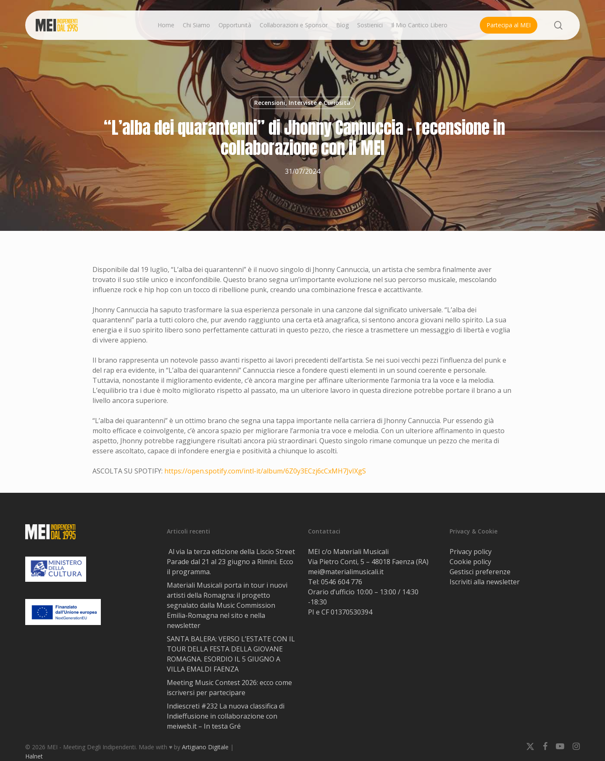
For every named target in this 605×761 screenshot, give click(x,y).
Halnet (34, 756)
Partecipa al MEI (509, 25)
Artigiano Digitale (205, 747)
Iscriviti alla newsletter (485, 581)
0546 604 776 (341, 581)
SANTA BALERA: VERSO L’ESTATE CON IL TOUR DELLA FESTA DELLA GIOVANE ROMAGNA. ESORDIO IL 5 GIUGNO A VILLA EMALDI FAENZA (231, 654)
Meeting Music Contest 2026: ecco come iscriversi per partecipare (229, 687)
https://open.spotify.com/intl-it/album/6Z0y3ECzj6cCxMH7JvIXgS (265, 471)
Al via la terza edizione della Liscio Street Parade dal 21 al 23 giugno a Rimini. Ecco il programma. (231, 561)
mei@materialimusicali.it (346, 571)
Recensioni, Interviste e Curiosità (302, 103)
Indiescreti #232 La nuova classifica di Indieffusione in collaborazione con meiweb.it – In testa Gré (225, 716)
